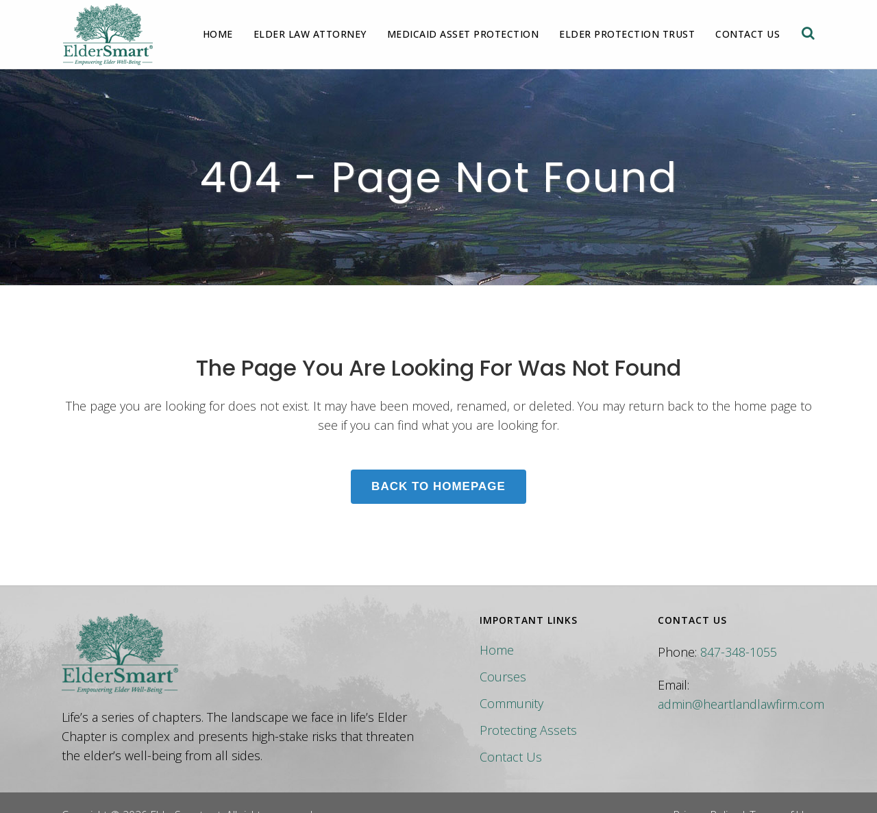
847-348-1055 (738, 652)
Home (497, 649)
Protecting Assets (528, 730)
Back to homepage (438, 486)
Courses (503, 676)
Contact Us (511, 756)
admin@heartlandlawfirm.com (741, 704)
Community (511, 703)
